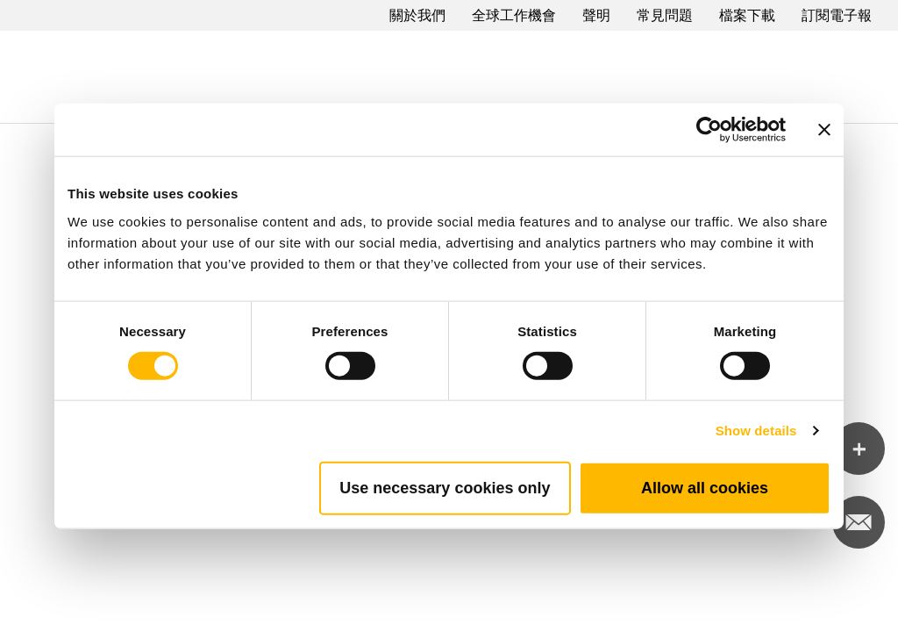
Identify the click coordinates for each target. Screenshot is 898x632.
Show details (756, 430)
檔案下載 (747, 15)
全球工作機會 (514, 15)
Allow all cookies (704, 487)
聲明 (596, 15)
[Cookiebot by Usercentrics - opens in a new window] (709, 130)
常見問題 (665, 15)
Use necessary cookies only (444, 487)
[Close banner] (824, 130)
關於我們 (417, 15)
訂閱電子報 (837, 15)
